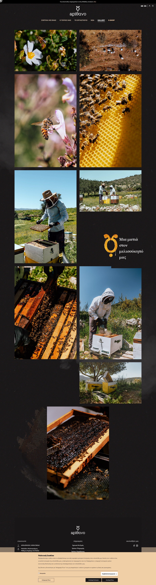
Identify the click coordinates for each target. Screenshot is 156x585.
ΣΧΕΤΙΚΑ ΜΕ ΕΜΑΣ (48, 20)
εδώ (95, 2)
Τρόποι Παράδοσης (78, 551)
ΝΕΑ (92, 20)
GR (142, 6)
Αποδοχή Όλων (110, 580)
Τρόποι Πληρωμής (78, 548)
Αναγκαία (41, 573)
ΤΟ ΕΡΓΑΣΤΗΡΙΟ (81, 20)
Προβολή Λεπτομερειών (110, 574)
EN (145, 6)
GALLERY (101, 20)
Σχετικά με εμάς (78, 545)
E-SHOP (111, 20)
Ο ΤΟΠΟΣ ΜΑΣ (65, 20)
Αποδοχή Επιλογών (93, 580)
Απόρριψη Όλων (46, 580)
